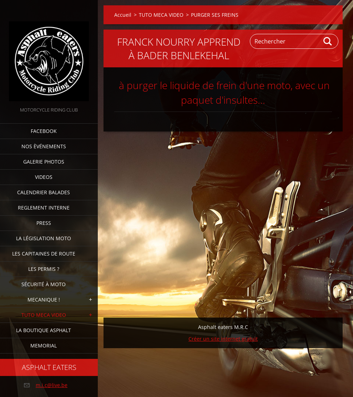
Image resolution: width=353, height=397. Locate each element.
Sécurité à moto (43, 284)
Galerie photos (43, 161)
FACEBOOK (44, 131)
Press (43, 223)
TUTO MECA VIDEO (43, 314)
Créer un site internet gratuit (223, 338)
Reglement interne (44, 207)
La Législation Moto (43, 238)
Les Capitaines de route (43, 253)
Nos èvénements (43, 146)
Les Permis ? (43, 268)
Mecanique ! (43, 299)
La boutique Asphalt (43, 330)
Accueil (122, 14)
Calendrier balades (43, 192)
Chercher (328, 41)
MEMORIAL (43, 345)
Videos (43, 177)
